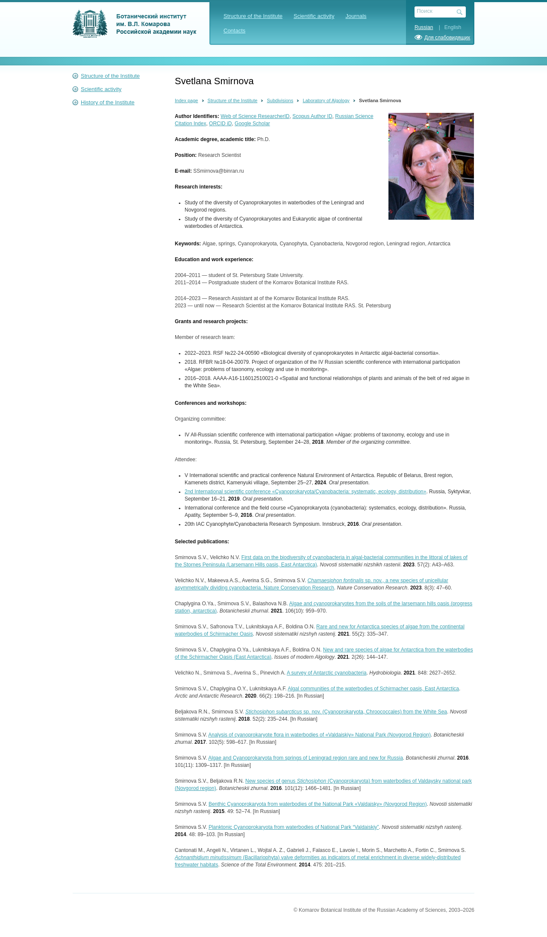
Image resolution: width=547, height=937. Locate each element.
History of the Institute (108, 102)
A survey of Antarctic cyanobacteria (327, 673)
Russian (424, 27)
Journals (355, 16)
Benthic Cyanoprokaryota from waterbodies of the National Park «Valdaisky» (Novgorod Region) (318, 804)
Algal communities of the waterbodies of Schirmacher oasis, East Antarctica (373, 689)
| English (448, 27)
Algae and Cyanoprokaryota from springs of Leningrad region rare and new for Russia (305, 758)
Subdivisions (280, 100)
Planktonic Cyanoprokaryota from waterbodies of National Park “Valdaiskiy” (294, 827)
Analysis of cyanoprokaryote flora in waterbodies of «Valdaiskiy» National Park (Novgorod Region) (319, 735)
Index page (186, 100)
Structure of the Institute (253, 16)
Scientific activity (314, 16)
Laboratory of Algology (326, 100)
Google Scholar (252, 124)
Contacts (234, 30)
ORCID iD (220, 124)
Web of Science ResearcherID (255, 116)
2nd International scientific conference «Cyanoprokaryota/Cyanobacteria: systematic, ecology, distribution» (305, 492)
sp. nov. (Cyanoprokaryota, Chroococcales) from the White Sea (346, 712)
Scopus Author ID (312, 116)
